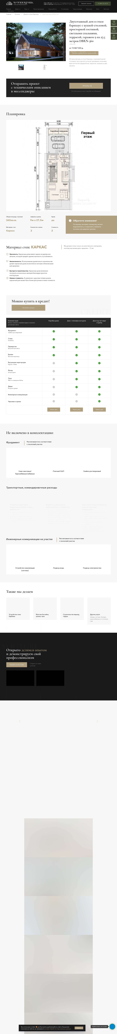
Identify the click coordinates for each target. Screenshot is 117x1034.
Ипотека (73, 52)
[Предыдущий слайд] (20, 721)
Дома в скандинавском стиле (42, 1006)
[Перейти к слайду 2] (27, 743)
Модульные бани (65, 1001)
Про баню (9, 1009)
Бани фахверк (64, 1003)
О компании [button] (62, 52)
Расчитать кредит (28, 308)
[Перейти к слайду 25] (60, 743)
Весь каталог (37, 1012)
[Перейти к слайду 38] (79, 743)
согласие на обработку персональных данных (25, 781)
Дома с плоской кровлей (41, 998)
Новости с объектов (12, 998)
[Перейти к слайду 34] (73, 743)
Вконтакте (90, 1006)
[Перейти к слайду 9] (37, 743)
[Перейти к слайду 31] (69, 743)
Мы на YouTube (31, 911)
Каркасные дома (11, 1006)
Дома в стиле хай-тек (39, 995)
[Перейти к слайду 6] (33, 743)
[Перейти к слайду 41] (83, 743)
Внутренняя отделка (12, 1001)
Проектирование (36, 52)
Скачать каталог (15, 893)
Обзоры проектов (12, 1012)
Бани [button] (25, 52)
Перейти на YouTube (17, 665)
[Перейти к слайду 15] (46, 743)
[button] (53, 410)
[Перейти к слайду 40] (82, 743)
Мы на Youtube (91, 992)
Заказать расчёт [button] (11, 1021)
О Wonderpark (10, 992)
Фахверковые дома (39, 1003)
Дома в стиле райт (39, 1009)
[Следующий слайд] (97, 721)
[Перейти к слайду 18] (50, 743)
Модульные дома (38, 1001)
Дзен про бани (67, 911)
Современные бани (66, 998)
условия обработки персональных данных (58, 1029)
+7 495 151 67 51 (17, 972)
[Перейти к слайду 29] (66, 743)
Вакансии (9, 1023)
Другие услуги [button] (95, 614)
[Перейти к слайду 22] (56, 743)
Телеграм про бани (103, 911)
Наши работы (50, 52)
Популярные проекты (12, 1015)
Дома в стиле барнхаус (40, 992)
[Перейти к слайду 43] (86, 743)
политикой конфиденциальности (45, 781)
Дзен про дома (49, 911)
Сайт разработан (11, 1027)
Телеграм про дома (85, 911)
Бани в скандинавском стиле (69, 1006)
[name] (26, 776)
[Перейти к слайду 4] (30, 743)
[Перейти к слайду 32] (70, 743)
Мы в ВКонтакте (13, 911)
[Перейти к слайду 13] (43, 743)
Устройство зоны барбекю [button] (15, 615)
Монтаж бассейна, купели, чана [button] (42, 615)
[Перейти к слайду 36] (76, 743)
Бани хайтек (64, 995)
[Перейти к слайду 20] (53, 743)
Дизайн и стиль (10, 1003)
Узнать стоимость (101, 776)
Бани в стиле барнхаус (67, 992)
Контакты (83, 52)
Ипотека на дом (11, 1018)
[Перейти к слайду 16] (47, 743)
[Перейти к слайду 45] (89, 743)
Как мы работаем (11, 995)
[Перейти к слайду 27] (63, 743)
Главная (8, 52)
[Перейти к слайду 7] (34, 743)
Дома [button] (16, 52)
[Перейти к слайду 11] (40, 743)
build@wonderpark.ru (15, 976)
